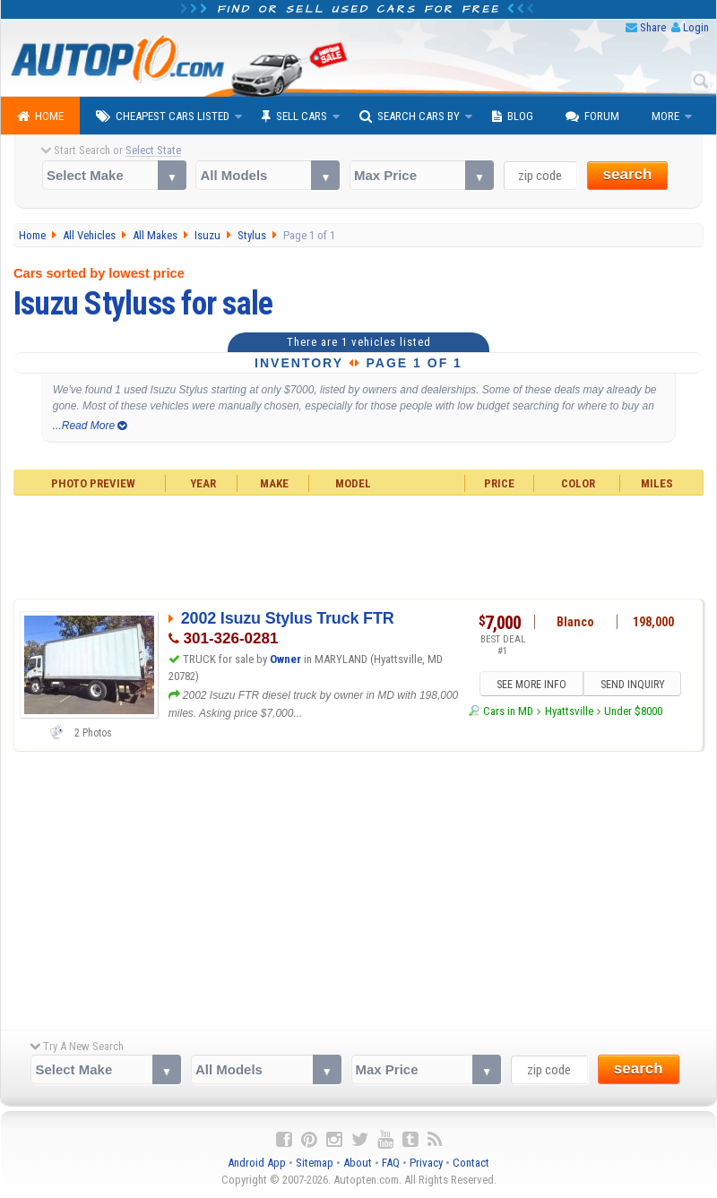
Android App (257, 1162)
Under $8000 (633, 712)
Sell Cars (294, 116)
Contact (471, 1162)
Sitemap (314, 1162)
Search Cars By (409, 116)
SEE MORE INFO (531, 684)
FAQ (391, 1162)
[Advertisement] (358, 544)
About (357, 1162)
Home (40, 116)
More (665, 116)
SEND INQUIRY (632, 684)
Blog (512, 116)
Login (696, 27)
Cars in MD (508, 712)
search (627, 174)
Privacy (426, 1162)
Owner (287, 659)
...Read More (90, 425)
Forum (592, 116)
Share (653, 27)
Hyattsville (569, 712)
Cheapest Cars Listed (162, 116)
